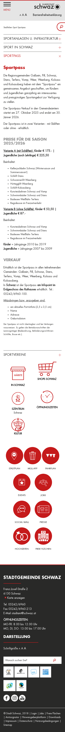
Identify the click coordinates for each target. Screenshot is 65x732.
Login (34, 713)
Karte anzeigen (16, 598)
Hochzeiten (22, 538)
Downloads (55, 717)
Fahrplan (50, 458)
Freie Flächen (43, 538)
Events (22, 485)
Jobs (43, 485)
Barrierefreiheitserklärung (47, 15)
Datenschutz (26, 721)
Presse (43, 512)
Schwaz (17, 400)
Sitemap (7, 725)
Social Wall (22, 512)
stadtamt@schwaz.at (24, 613)
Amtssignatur (12, 717)
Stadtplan (14, 458)
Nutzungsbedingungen (47, 721)
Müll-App (32, 458)
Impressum (11, 721)
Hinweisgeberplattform (34, 717)
